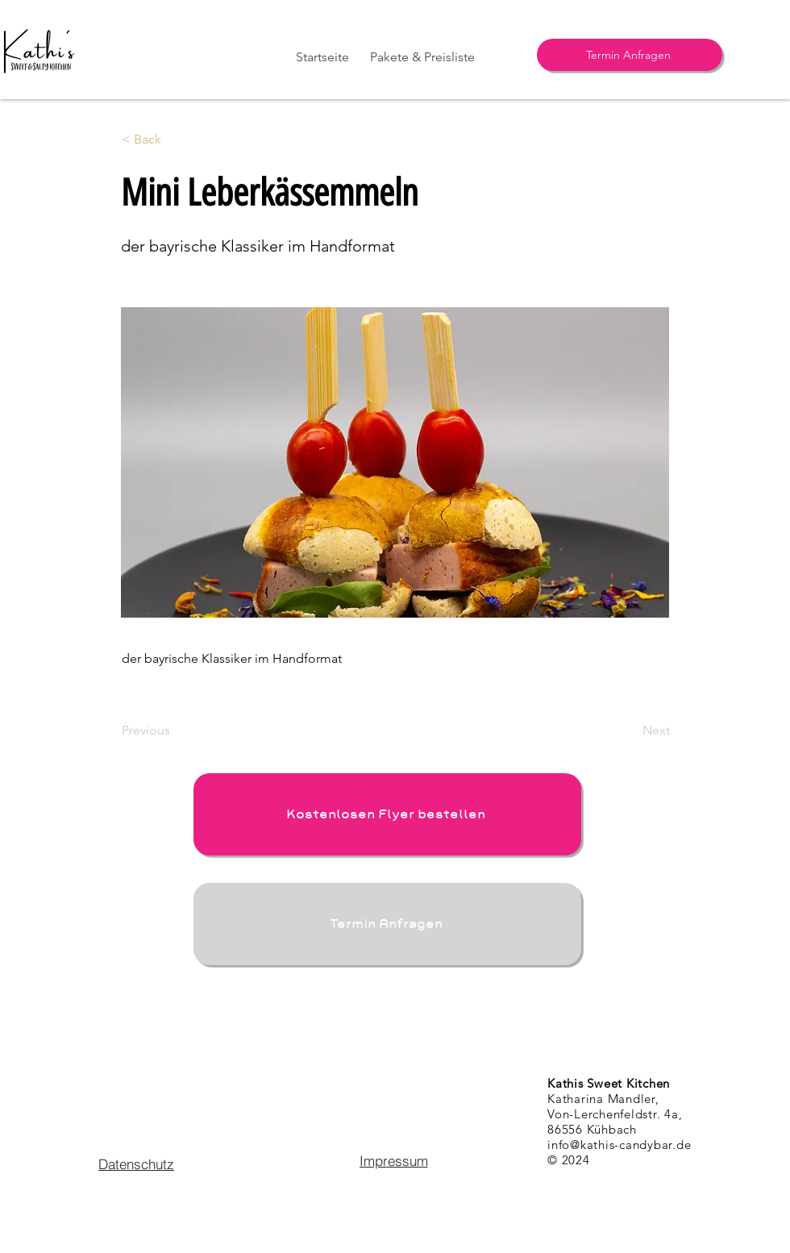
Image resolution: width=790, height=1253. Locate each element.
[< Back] (175, 139)
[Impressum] (393, 1160)
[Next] (629, 730)
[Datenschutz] (136, 1163)
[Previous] (175, 730)
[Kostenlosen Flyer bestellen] (387, 814)
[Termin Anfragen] (629, 55)
